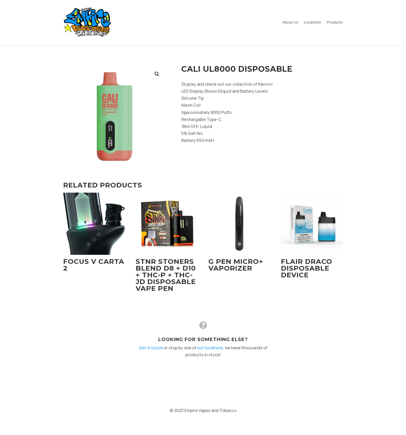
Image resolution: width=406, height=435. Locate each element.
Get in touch (152, 347)
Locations (312, 22)
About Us (290, 22)
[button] (157, 74)
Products (335, 22)
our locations (209, 347)
